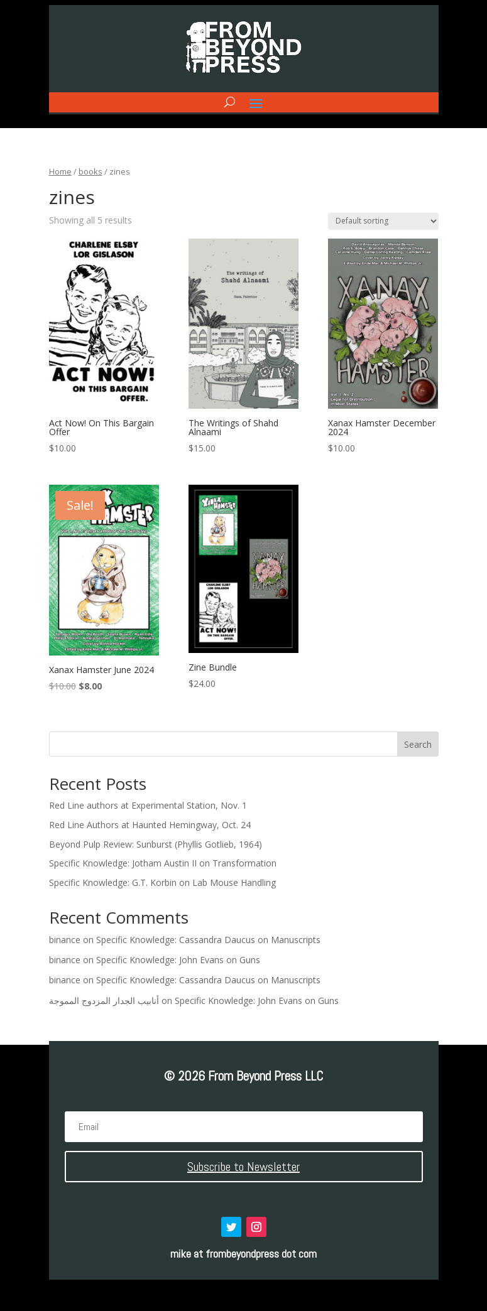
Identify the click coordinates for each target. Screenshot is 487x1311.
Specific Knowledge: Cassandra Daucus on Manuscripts (208, 940)
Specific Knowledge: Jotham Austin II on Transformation (162, 863)
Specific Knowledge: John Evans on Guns (178, 960)
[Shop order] (383, 221)
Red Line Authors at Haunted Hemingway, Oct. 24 (150, 825)
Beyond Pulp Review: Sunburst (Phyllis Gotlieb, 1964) (155, 844)
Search (418, 744)
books (90, 171)
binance (64, 940)
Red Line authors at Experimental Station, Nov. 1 (148, 805)
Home (60, 171)
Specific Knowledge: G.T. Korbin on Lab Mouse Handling (162, 882)
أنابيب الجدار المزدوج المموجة (104, 1000)
